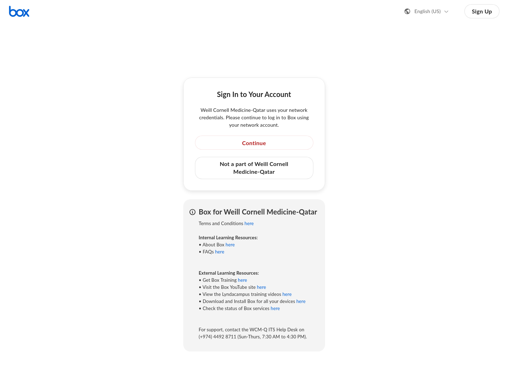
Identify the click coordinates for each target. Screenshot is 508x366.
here (249, 223)
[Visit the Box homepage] (19, 11)
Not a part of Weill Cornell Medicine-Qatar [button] (254, 167)
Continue (254, 142)
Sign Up (482, 11)
